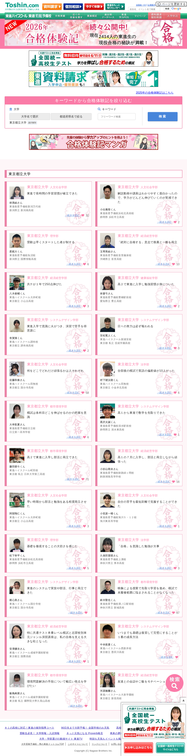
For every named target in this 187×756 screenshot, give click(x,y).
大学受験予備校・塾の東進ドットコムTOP (42, 744)
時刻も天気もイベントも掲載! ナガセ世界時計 (116, 738)
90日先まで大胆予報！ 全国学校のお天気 (85, 727)
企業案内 (151, 5)
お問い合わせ (118, 744)
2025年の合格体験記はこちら (154, 92)
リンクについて (99, 744)
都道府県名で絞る (71, 116)
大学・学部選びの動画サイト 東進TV (61, 738)
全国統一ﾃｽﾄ (141, 5)
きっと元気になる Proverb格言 (84, 733)
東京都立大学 (23, 122)
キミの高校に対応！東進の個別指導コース (29, 727)
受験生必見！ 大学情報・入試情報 (40, 733)
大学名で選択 (29, 116)
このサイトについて (78, 744)
